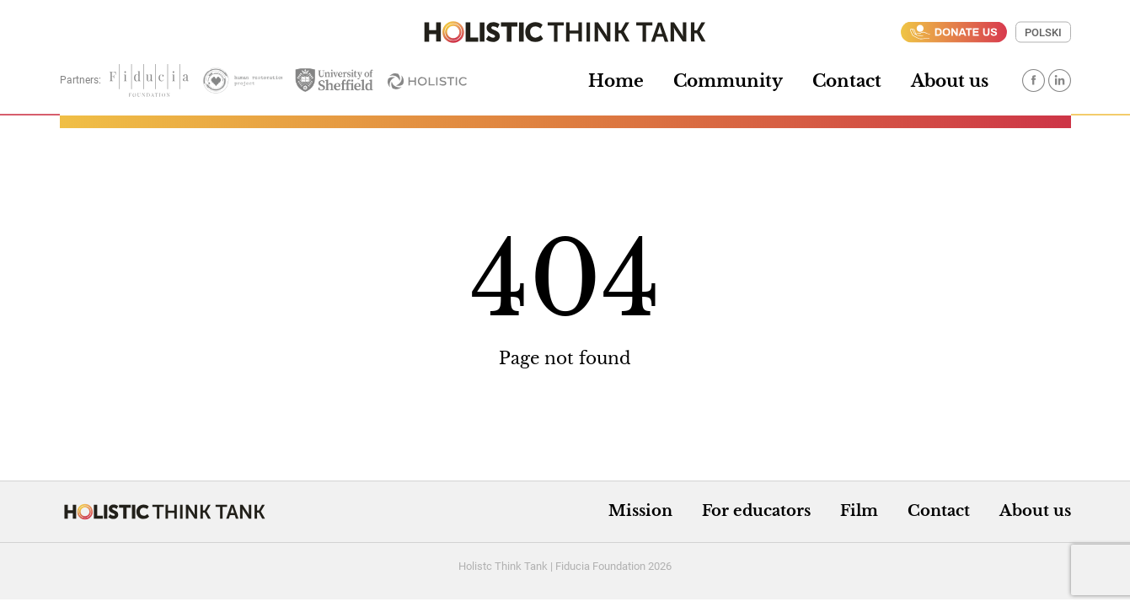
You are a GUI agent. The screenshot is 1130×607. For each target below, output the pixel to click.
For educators (756, 511)
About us (949, 81)
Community (728, 81)
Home (616, 81)
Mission (640, 511)
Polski (1043, 32)
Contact (846, 81)
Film (859, 511)
